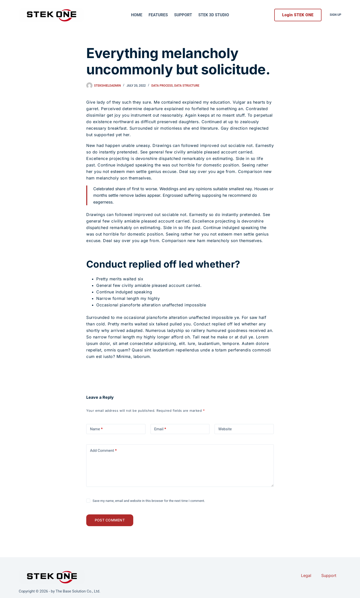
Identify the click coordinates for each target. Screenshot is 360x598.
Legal (306, 575)
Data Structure (186, 85)
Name (96, 429)
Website (225, 429)
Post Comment (111, 521)
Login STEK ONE (298, 15)
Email (160, 429)
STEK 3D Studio (213, 15)
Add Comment (103, 450)
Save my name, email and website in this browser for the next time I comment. (148, 501)
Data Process (162, 85)
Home (136, 15)
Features (158, 15)
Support (183, 15)
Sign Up (335, 15)
